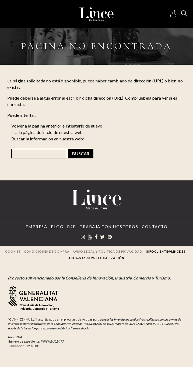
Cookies (12, 251)
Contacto (154, 226)
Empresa (36, 226)
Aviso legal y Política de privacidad (107, 251)
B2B (71, 226)
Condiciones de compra (46, 251)
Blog (57, 226)
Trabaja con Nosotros (109, 226)
